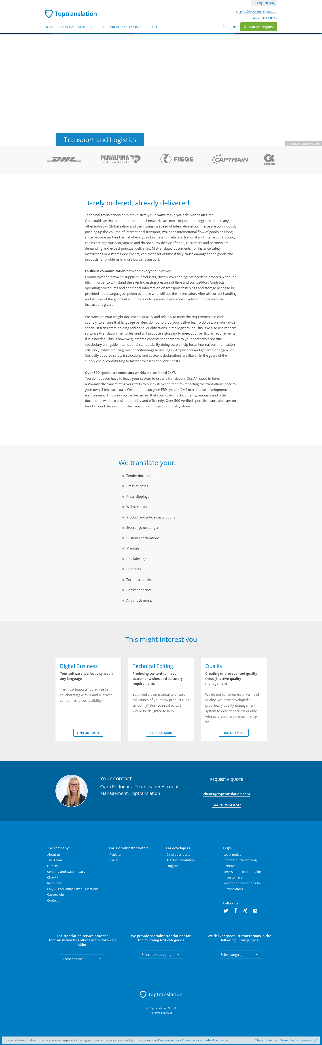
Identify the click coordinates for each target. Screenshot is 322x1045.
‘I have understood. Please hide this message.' (283, 1040)
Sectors (155, 27)
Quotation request (259, 26)
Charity (52, 877)
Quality (52, 866)
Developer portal (178, 854)
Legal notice (232, 854)
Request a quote (226, 779)
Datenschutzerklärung (240, 860)
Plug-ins (172, 866)
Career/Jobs (56, 894)
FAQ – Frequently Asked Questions (73, 889)
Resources (55, 883)
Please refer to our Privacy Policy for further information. (193, 1040)
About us (54, 854)
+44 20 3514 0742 (264, 18)
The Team (54, 860)
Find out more (88, 733)
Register (115, 854)
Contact (53, 900)
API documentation (180, 860)
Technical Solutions (122, 27)
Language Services (78, 27)
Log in (231, 26)
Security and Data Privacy (66, 872)
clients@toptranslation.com (256, 11)
